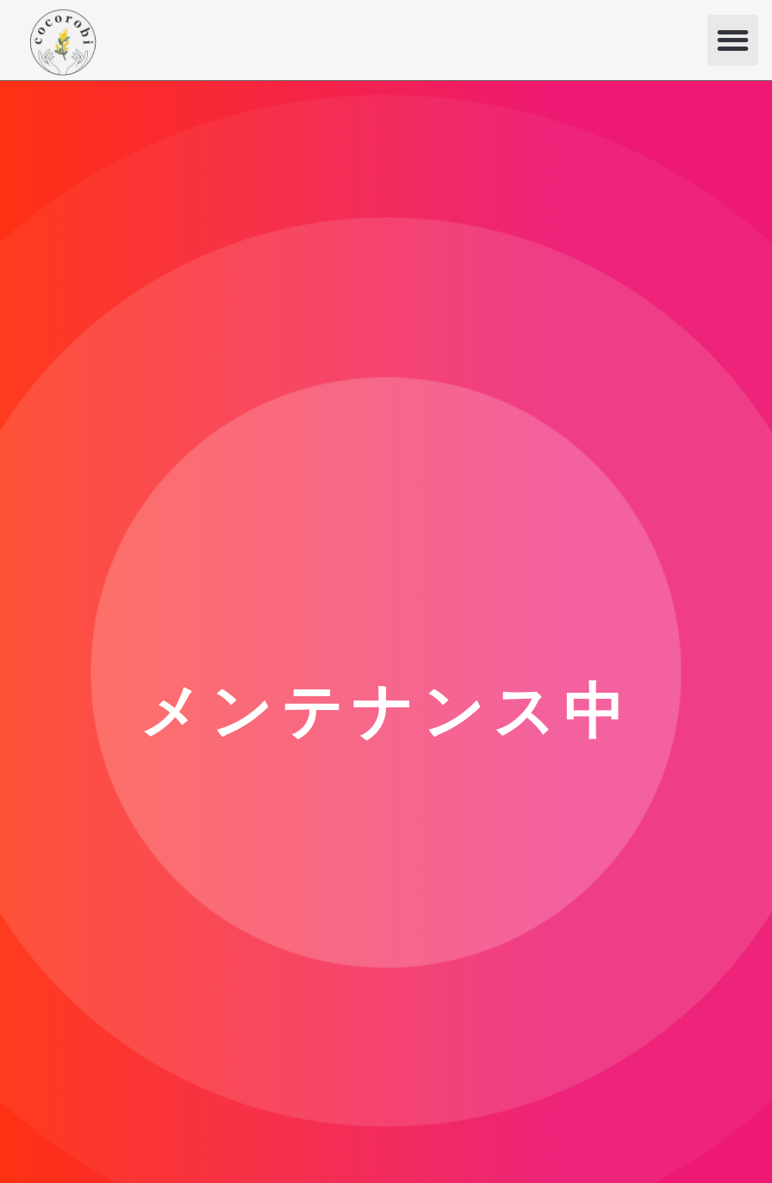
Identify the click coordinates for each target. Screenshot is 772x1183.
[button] (732, 40)
